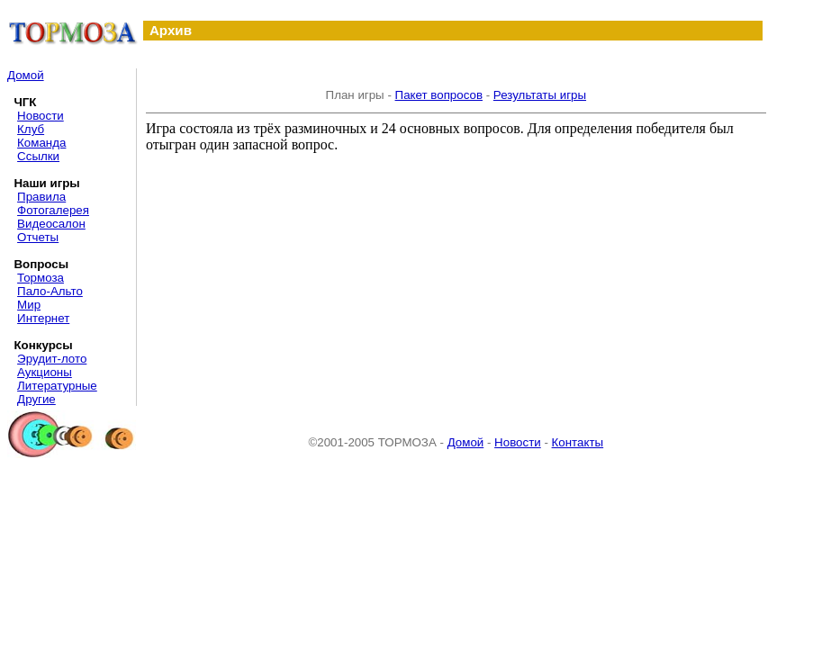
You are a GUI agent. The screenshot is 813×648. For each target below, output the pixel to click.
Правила (41, 196)
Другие (36, 399)
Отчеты (38, 237)
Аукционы (44, 372)
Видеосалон (51, 223)
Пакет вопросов (439, 95)
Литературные (57, 385)
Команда (41, 142)
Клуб (30, 129)
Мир (29, 304)
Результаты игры (539, 95)
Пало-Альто (50, 291)
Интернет (43, 318)
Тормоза (40, 277)
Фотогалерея (53, 210)
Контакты (578, 442)
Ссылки (38, 156)
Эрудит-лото (51, 358)
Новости (40, 115)
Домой (25, 75)
